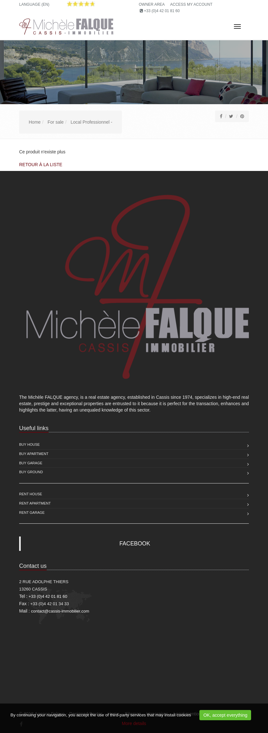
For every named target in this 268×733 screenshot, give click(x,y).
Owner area (152, 4)
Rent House (30, 494)
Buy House (29, 444)
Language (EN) (34, 4)
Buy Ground (31, 472)
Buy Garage (30, 463)
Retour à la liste (40, 164)
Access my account (191, 4)
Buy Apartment (33, 454)
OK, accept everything (225, 715)
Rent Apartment (35, 503)
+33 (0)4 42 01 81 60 (162, 11)
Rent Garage (32, 512)
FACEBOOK (134, 543)
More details (134, 723)
